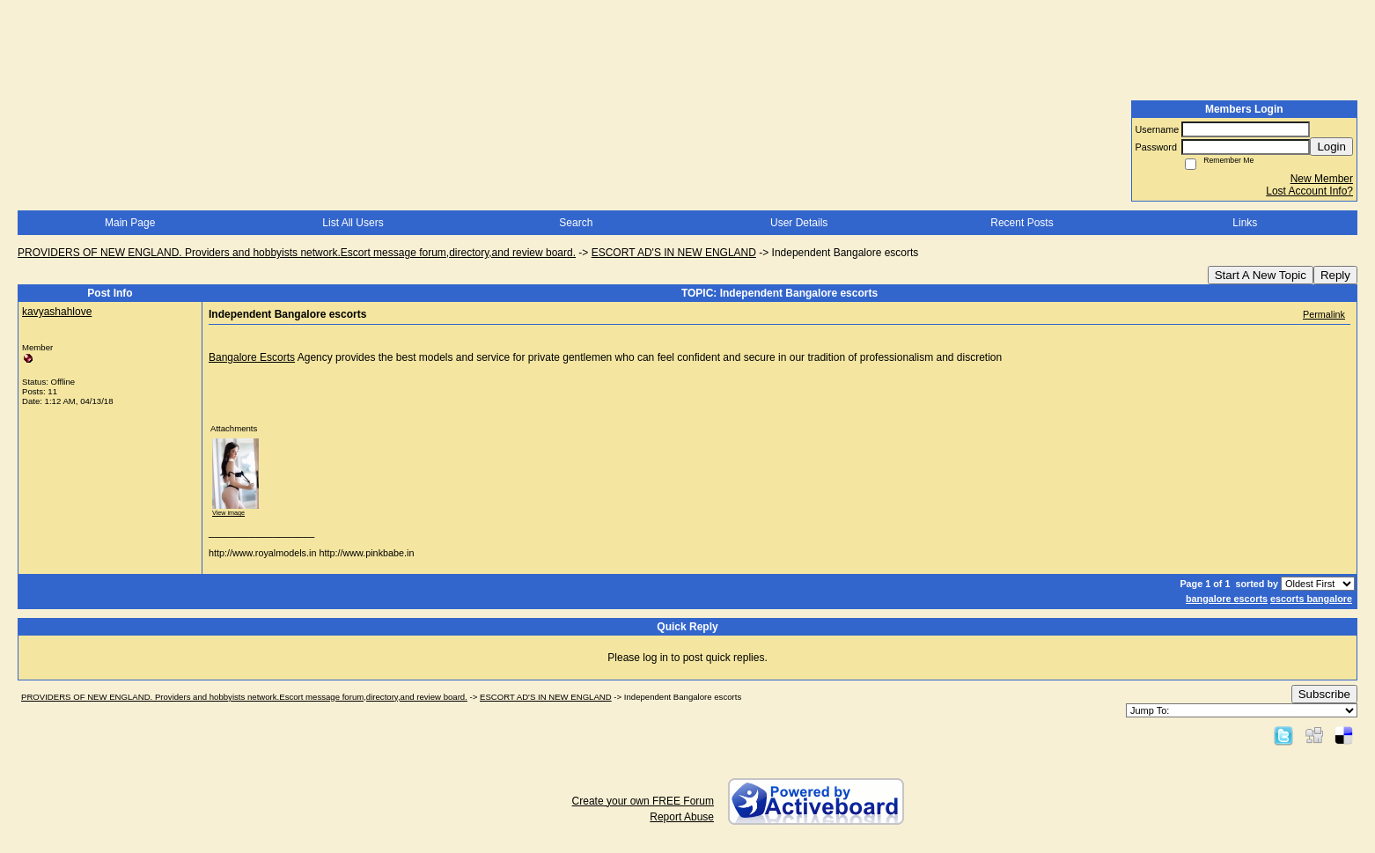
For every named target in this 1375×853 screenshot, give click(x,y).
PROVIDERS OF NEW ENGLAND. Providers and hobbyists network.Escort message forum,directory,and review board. (297, 252)
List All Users (352, 223)
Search (575, 223)
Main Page (130, 223)
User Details (798, 223)
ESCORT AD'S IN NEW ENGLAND (674, 252)
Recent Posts (1021, 223)
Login (1331, 146)
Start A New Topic (1260, 275)
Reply (1335, 275)
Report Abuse (682, 817)
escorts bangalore (1311, 598)
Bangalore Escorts (252, 357)
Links (1244, 223)
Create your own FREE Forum (643, 801)
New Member (1321, 179)
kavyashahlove (57, 311)
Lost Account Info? (1309, 191)
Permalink (1324, 314)
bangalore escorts (1227, 598)
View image (228, 513)
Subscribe (1324, 694)
